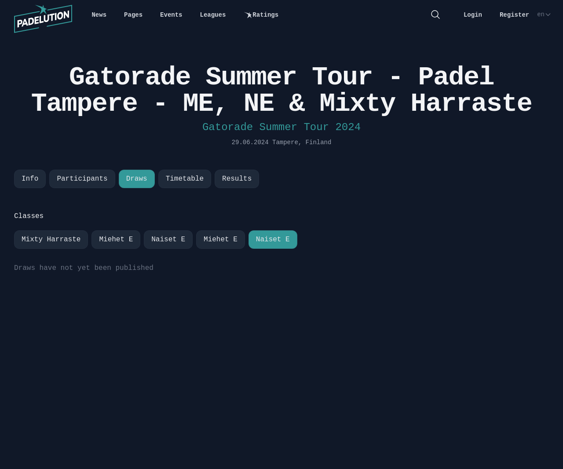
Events (171, 14)
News (98, 14)
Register (514, 14)
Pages (133, 14)
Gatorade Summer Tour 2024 (281, 127)
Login (473, 14)
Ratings (260, 15)
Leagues (213, 14)
